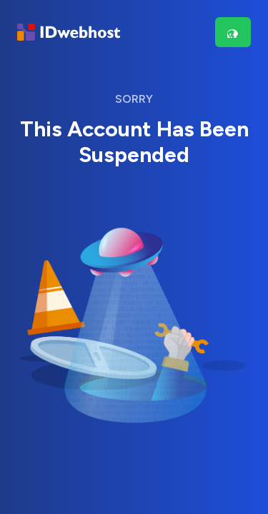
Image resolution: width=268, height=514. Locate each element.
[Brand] (68, 32)
